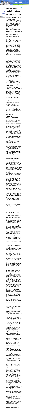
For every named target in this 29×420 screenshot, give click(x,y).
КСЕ (4, 9)
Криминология (3, 13)
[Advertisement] (14, 6)
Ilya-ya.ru (19, 2)
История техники (3, 7)
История (4, 6)
